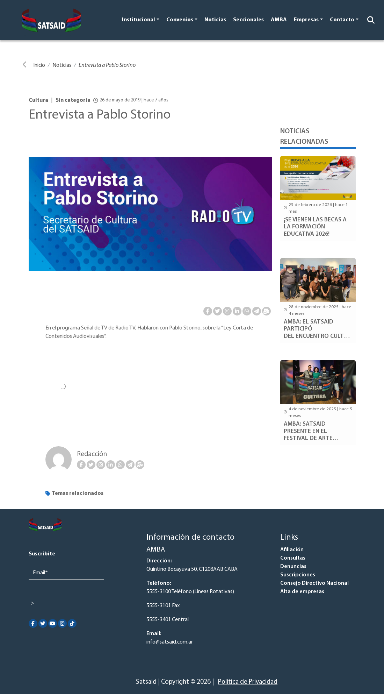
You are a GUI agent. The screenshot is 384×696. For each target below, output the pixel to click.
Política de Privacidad (247, 682)
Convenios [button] (179, 20)
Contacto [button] (342, 20)
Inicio (39, 65)
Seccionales (248, 20)
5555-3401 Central (167, 620)
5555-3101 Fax (163, 606)
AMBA (279, 20)
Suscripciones (297, 575)
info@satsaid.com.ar (169, 642)
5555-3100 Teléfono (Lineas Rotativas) (190, 592)
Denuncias (293, 566)
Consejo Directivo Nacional (314, 583)
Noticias (215, 20)
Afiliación (292, 550)
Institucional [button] (138, 20)
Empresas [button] (306, 20)
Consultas (292, 558)
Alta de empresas (302, 592)
